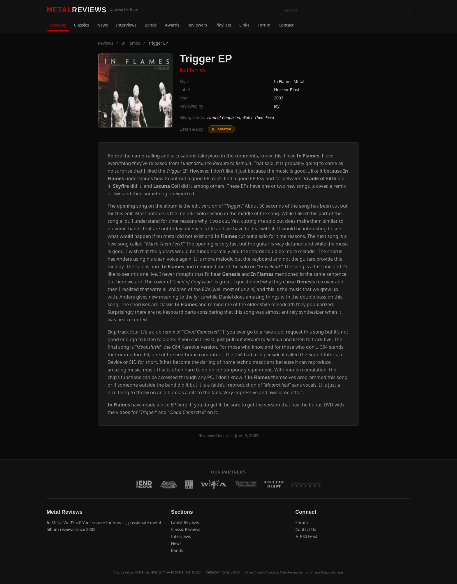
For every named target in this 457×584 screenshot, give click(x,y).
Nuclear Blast (286, 89)
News (102, 25)
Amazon (221, 129)
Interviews (126, 25)
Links (244, 25)
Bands (151, 25)
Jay (277, 106)
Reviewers (197, 25)
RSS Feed (306, 536)
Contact (286, 25)
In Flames (131, 43)
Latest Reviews (185, 522)
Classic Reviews (185, 529)
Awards (172, 25)
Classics (81, 25)
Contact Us (305, 529)
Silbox (235, 572)
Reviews (58, 25)
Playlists (223, 25)
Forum (264, 25)
